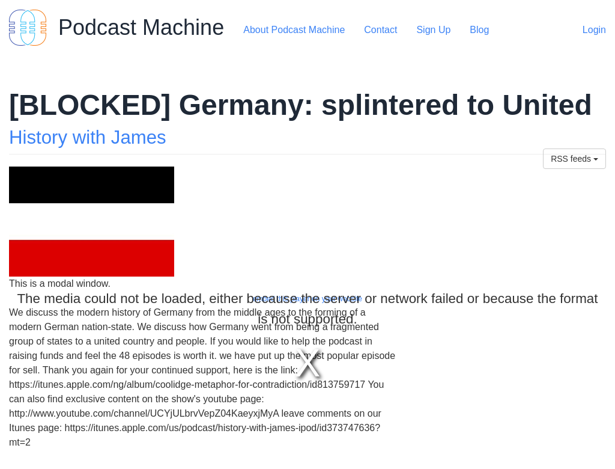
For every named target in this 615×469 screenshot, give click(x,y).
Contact (380, 30)
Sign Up (433, 30)
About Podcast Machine (294, 30)
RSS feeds (574, 159)
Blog (479, 30)
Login (594, 30)
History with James (87, 137)
